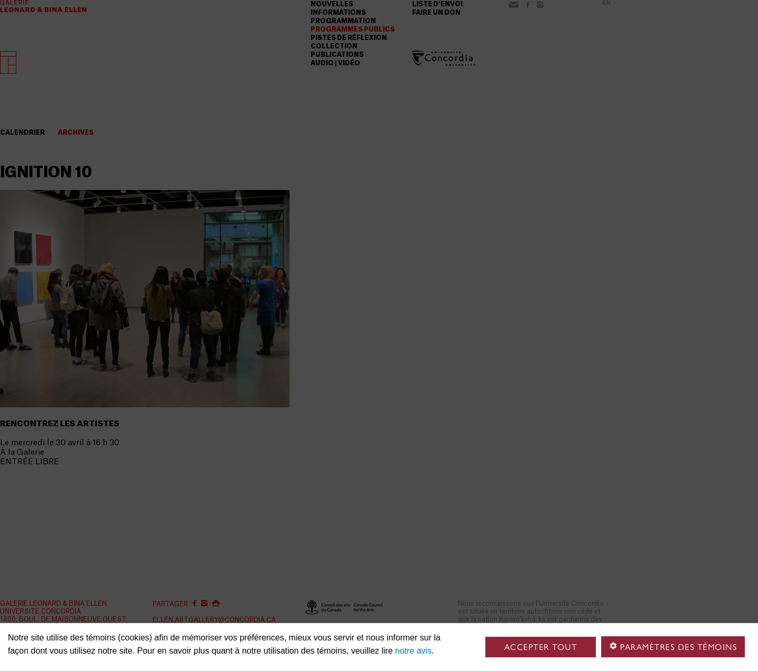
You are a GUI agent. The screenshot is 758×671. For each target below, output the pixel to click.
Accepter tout (540, 647)
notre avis (413, 650)
